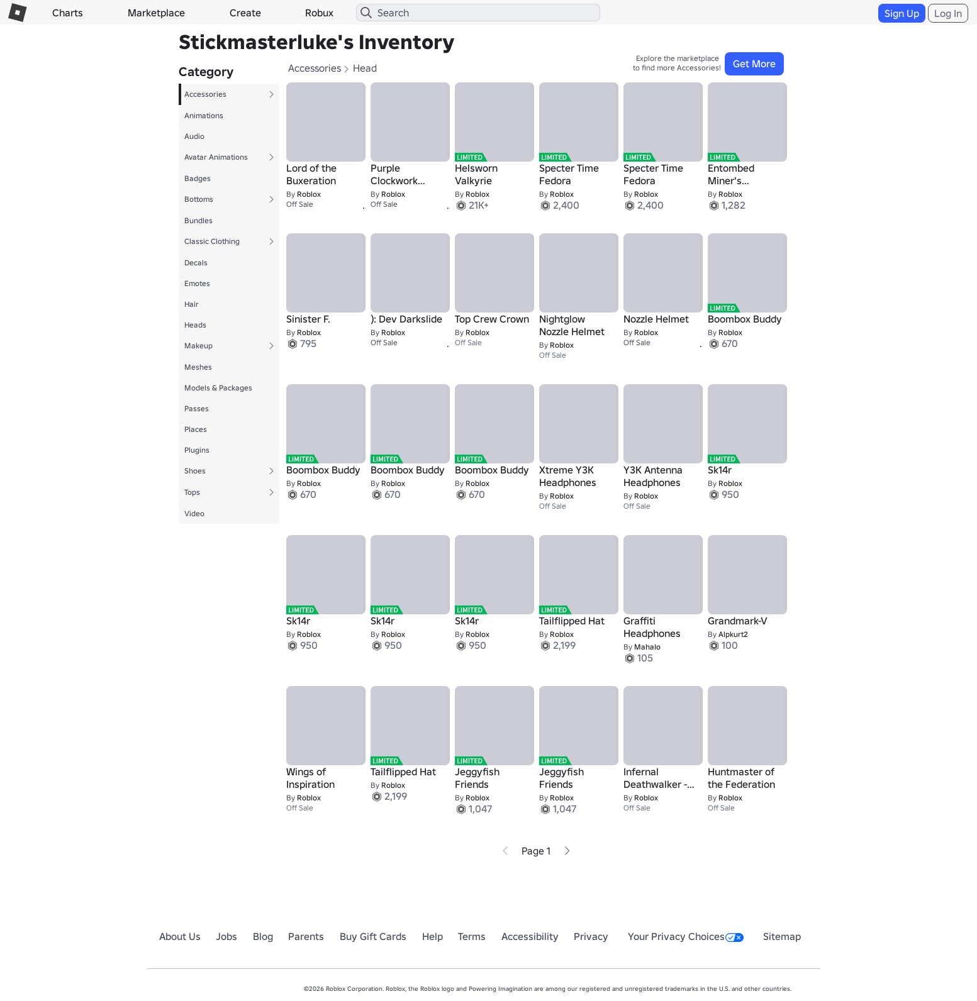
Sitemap (782, 936)
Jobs (226, 936)
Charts (67, 12)
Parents (306, 936)
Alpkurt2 (733, 634)
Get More (754, 63)
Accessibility (530, 936)
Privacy (591, 936)
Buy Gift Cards (373, 936)
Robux (319, 12)
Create (245, 12)
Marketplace (156, 12)
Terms (472, 936)
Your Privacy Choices (686, 936)
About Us (180, 936)
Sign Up (902, 13)
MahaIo (647, 646)
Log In (948, 13)
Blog (263, 936)
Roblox (309, 194)
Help (432, 936)
